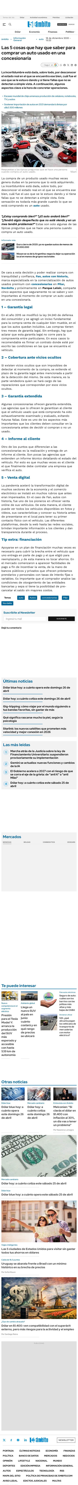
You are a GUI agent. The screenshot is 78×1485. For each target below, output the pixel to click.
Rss (62, 1470)
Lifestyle (24, 1460)
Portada (8, 1450)
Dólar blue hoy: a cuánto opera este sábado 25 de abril (37, 1194)
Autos (33, 597)
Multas (56, 1480)
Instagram (18, 1440)
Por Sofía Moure (8, 1272)
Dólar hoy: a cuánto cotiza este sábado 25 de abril (39, 784)
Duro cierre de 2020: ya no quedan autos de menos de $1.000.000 (45, 246)
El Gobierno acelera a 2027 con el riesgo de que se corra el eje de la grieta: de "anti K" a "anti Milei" (41, 774)
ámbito (5, 39)
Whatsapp (40, 1440)
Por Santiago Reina (9, 1334)
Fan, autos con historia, (52, 276)
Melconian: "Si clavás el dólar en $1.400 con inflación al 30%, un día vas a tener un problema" (64, 1116)
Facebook (11, 1440)
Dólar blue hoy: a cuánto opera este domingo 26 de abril (36, 689)
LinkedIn (25, 1440)
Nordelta (7, 288)
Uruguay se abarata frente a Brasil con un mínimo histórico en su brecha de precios (33, 1265)
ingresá (71, 24)
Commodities (49, 842)
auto (41, 39)
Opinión (7, 1460)
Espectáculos (25, 1470)
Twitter (4, 1440)
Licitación (69, 17)
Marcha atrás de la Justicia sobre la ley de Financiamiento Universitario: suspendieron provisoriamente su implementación (39, 754)
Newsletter (66, 1440)
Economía (34, 31)
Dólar (22, 17)
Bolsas (27, 842)
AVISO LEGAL (10, 1480)
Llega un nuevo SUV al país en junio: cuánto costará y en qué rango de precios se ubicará (29, 1021)
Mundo (57, 1460)
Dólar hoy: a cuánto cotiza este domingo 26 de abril (36, 698)
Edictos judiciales (35, 1480)
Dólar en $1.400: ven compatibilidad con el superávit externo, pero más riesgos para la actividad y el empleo (37, 1327)
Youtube (33, 1440)
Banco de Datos (29, 1455)
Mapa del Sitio (11, 1475)
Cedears (71, 842)
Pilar (61, 284)
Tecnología (46, 1470)
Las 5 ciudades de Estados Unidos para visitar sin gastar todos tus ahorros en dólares (38, 1250)
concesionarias (41, 284)
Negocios (69, 1455)
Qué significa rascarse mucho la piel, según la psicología (33, 719)
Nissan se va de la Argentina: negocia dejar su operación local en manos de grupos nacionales (46, 255)
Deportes (9, 1465)
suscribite (62, 24)
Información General (19, 39)
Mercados (50, 1455)
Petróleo (56, 17)
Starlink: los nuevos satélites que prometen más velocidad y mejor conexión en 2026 (34, 730)
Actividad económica (38, 17)
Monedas (7, 842)
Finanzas (52, 31)
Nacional (41, 1460)
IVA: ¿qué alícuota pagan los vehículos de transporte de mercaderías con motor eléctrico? (67, 1027)
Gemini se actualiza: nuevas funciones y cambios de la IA (42, 764)
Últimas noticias (29, 1450)
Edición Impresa (30, 1465)
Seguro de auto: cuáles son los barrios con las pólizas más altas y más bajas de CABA (67, 1002)
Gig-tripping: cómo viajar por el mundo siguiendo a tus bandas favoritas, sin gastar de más (36, 708)
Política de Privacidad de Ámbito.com (49, 1475)
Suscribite (62, 619)
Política (70, 31)
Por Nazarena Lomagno (63, 1130)
